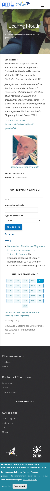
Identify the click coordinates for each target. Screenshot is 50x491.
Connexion (7, 383)
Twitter (5, 366)
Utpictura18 (7, 423)
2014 (25, 291)
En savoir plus (30, 479)
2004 (25, 300)
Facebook (6, 362)
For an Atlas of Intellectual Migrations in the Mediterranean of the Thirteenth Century (26, 250)
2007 (40, 295)
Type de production (14, 215)
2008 (33, 295)
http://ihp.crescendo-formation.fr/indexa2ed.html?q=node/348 (19, 124)
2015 (17, 291)
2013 (33, 291)
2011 (10, 295)
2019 (25, 285)
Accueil (8, 32)
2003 (33, 300)
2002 (40, 300)
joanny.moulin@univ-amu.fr (25, 166)
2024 (25, 280)
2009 (25, 295)
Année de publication (15, 205)
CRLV (4, 427)
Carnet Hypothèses (10, 419)
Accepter (6, 486)
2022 (40, 280)
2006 (10, 300)
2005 (17, 300)
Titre (7, 199)
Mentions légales (9, 392)
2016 (10, 291)
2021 (10, 285)
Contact (5, 387)
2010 (17, 295)
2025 (17, 280)
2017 (40, 285)
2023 (33, 280)
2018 (33, 285)
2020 (17, 285)
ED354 (5, 432)
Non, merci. (19, 486)
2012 (40, 291)
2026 (10, 280)
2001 (25, 306)
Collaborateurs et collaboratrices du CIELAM (22, 35)
